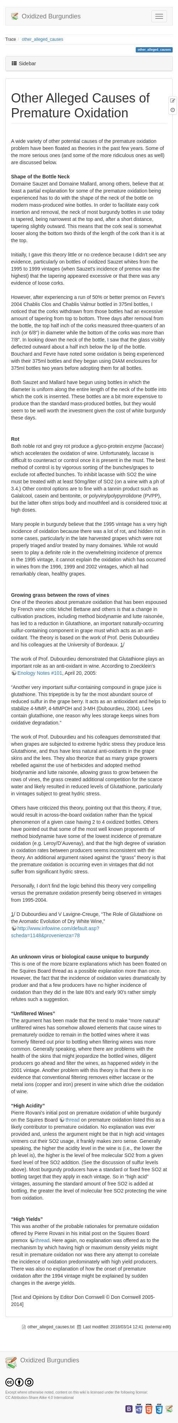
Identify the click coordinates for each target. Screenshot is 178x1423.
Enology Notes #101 (39, 673)
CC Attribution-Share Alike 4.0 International (39, 1398)
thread (72, 1120)
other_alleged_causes (42, 39)
